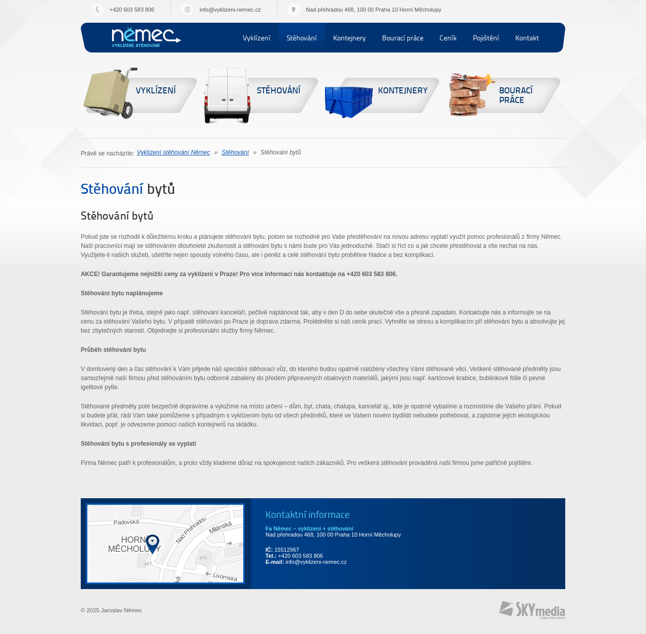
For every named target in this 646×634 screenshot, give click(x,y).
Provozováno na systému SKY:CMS (532, 610)
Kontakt (527, 37)
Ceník (448, 37)
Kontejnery (349, 37)
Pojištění (486, 37)
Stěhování (302, 37)
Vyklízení (257, 37)
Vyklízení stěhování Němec (146, 36)
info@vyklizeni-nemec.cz (229, 10)
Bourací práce (402, 37)
